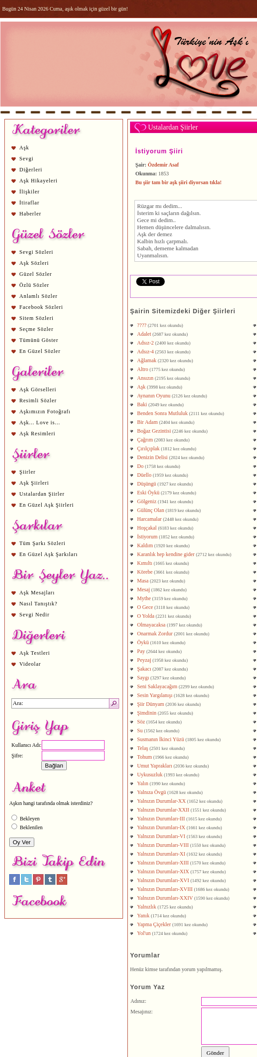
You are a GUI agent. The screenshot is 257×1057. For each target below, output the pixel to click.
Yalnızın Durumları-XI (161, 854)
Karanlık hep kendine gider (166, 554)
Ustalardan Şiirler (42, 494)
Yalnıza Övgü (151, 792)
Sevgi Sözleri (36, 252)
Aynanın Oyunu (153, 396)
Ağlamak (146, 360)
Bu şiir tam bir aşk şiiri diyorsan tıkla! (178, 182)
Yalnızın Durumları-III (161, 819)
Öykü (143, 642)
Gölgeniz (146, 501)
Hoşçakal (147, 528)
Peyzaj (144, 660)
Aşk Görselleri (37, 389)
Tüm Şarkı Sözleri (42, 543)
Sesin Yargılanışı (154, 695)
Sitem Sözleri (36, 318)
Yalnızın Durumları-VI (161, 836)
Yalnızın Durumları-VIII (163, 845)
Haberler (30, 214)
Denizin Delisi (152, 457)
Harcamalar (149, 519)
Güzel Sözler (35, 274)
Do (140, 466)
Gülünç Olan (150, 510)
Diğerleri (30, 170)
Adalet (144, 334)
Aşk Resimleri (37, 433)
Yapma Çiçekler (154, 924)
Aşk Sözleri (34, 263)
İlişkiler (29, 192)
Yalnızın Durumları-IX (161, 827)
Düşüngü (146, 484)
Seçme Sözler (36, 329)
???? (141, 325)
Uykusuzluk (150, 774)
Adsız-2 (145, 343)
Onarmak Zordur (155, 633)
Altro (142, 369)
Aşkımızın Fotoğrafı (45, 411)
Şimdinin (146, 713)
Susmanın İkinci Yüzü (160, 739)
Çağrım (145, 440)
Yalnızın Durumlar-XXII (163, 810)
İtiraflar (29, 203)
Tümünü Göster (38, 340)
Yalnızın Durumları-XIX (163, 871)
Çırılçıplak (148, 448)
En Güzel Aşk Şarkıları (48, 554)
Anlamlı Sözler (38, 296)
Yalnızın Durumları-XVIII (164, 889)
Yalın (142, 783)
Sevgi (26, 159)
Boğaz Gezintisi (154, 431)
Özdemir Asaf (163, 165)
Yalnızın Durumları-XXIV (165, 898)
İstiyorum (147, 537)
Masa (142, 581)
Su (140, 730)
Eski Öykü (148, 493)
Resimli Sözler (38, 400)
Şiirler (27, 472)
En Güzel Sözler (40, 351)
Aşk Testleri (34, 653)
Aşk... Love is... (39, 422)
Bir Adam (147, 422)
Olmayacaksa (151, 625)
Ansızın (145, 378)
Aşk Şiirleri (34, 483)
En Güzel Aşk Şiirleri (46, 505)
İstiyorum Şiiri (159, 151)
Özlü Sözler (34, 285)
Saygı (143, 678)
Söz (141, 722)
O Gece (145, 607)
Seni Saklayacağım (157, 686)
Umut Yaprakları (154, 766)
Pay (141, 651)
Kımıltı (144, 563)
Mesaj (143, 589)
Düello (144, 475)
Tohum (144, 757)
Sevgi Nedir (34, 615)
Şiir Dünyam (150, 704)
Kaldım (145, 545)
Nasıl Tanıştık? (38, 604)
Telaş (142, 748)
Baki (142, 404)
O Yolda (145, 616)
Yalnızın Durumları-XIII (163, 863)
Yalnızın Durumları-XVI (163, 880)
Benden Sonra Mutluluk (162, 413)
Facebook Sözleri (41, 307)
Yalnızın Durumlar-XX (161, 801)
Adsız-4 (145, 352)
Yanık (143, 915)
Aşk (24, 148)
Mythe (144, 598)
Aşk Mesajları (37, 593)
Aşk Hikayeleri (38, 181)
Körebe (144, 572)
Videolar (30, 664)
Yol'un (144, 933)
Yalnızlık (146, 907)
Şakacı (144, 669)
